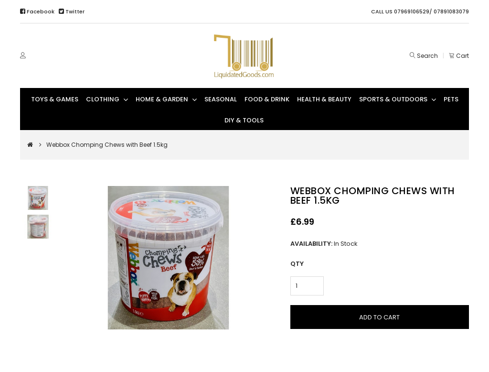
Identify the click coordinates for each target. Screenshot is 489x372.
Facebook (38, 11)
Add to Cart (379, 317)
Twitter (72, 11)
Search (427, 56)
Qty (297, 264)
